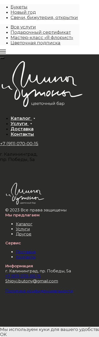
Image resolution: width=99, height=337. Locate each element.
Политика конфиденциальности (39, 290)
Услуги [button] (20, 123)
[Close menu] (2, 58)
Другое (23, 233)
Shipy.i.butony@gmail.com (31, 280)
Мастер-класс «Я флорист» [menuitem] (42, 37)
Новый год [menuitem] (23, 12)
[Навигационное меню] (3, 51)
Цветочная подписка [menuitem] (35, 42)
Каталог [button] (21, 118)
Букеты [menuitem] (19, 7)
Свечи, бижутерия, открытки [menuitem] (44, 17)
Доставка (22, 128)
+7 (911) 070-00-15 (19, 143)
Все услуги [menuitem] (23, 27)
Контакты (22, 134)
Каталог (24, 223)
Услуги (23, 228)
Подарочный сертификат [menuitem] (41, 32)
